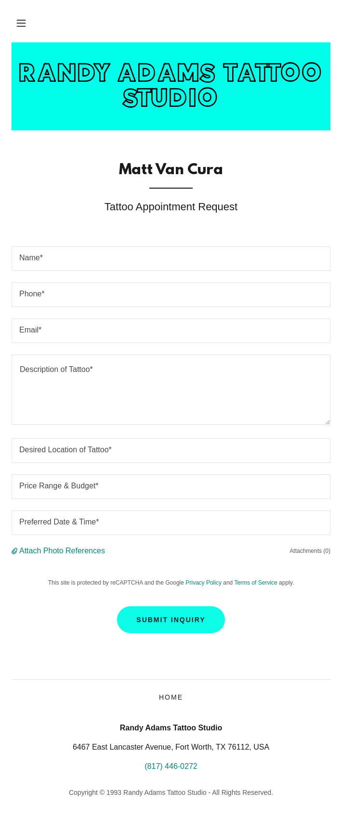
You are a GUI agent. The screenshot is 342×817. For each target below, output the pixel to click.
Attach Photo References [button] (62, 551)
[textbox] (171, 258)
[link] (171, 86)
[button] (21, 23)
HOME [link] (171, 697)
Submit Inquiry (170, 620)
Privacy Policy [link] (203, 582)
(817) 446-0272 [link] (171, 766)
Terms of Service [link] (255, 582)
